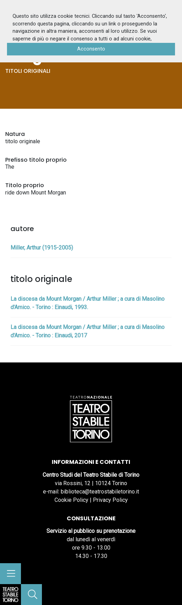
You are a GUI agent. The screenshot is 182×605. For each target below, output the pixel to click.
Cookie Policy (71, 500)
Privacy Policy (110, 500)
